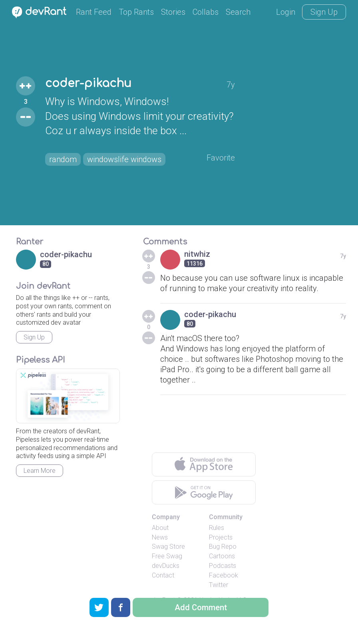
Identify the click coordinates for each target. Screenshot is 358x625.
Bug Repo (223, 546)
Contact (163, 575)
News (160, 537)
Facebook (223, 575)
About (160, 528)
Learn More (40, 470)
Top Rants (136, 12)
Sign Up (324, 12)
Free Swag (167, 556)
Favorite (221, 158)
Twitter (218, 585)
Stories (173, 12)
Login (285, 12)
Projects (221, 537)
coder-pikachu (88, 83)
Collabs (206, 12)
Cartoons (222, 556)
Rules (216, 528)
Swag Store (168, 546)
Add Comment (201, 607)
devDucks (165, 565)
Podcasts (222, 565)
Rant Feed (93, 12)
